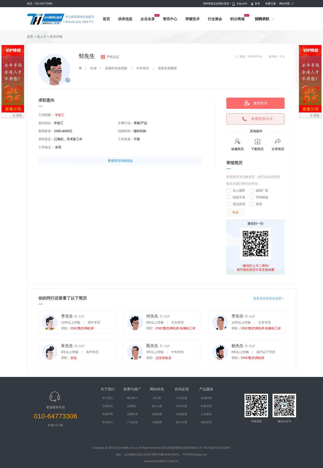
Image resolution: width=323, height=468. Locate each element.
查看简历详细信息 (120, 160)
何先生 (152, 316)
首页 (106, 19)
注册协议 (107, 406)
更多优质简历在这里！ (269, 298)
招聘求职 (262, 19)
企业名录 (147, 19)
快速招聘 (206, 398)
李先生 (67, 316)
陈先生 (152, 345)
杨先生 (237, 345)
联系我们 (107, 422)
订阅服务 (157, 422)
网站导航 (284, 3)
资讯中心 (170, 19)
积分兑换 (157, 406)
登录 (257, 3)
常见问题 (181, 406)
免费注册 (270, 3)
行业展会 (215, 19)
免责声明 (107, 414)
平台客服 (181, 398)
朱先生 (67, 345)
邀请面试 (260, 103)
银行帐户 (132, 398)
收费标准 (132, 414)
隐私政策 (206, 422)
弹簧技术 (192, 19)
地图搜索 (157, 414)
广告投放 (132, 422)
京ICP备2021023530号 (217, 447)
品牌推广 (132, 406)
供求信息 (125, 19)
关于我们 (107, 398)
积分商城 (237, 19)
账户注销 (181, 422)
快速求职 (206, 406)
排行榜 (157, 398)
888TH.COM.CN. (169, 461)
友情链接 (181, 414)
